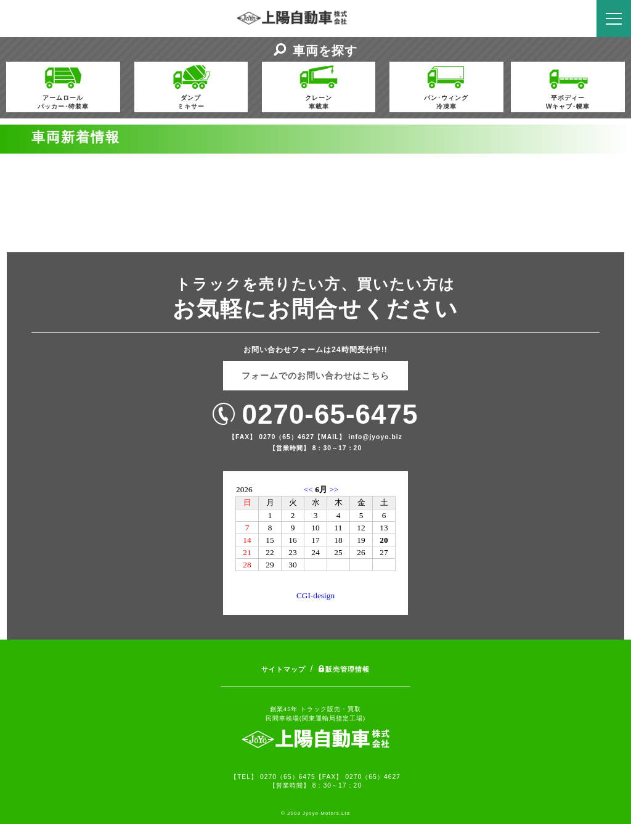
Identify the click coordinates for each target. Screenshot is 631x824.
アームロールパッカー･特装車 (63, 86)
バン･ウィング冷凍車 (446, 86)
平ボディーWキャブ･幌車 (568, 86)
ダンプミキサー (191, 86)
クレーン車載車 (318, 86)
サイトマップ (283, 669)
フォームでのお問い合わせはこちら (315, 376)
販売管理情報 (344, 669)
